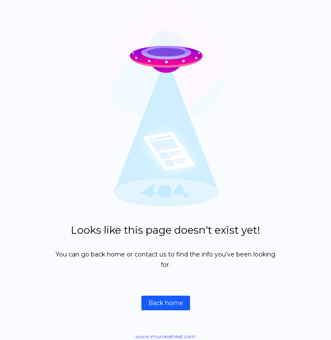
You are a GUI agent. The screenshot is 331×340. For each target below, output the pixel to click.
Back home (165, 303)
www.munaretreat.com (165, 336)
